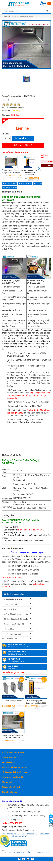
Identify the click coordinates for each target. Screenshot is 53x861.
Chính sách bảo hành (30, 834)
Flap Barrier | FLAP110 (13, 701)
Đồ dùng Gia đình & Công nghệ (16, 619)
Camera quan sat (8, 852)
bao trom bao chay (24, 852)
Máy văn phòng (10, 609)
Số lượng (5, 134)
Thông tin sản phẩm (9, 183)
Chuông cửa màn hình (12, 634)
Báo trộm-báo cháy (9, 638)
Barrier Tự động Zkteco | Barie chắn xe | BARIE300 (30, 172)
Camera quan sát (10, 604)
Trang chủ (7, 16)
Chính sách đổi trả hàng (11, 834)
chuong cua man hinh (40, 852)
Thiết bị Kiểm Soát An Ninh (14, 599)
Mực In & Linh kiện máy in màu (16, 614)
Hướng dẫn (38, 183)
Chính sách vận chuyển (19, 836)
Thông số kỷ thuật (24, 183)
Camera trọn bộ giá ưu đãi (14, 624)
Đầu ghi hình (9, 629)
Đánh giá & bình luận (9, 187)
